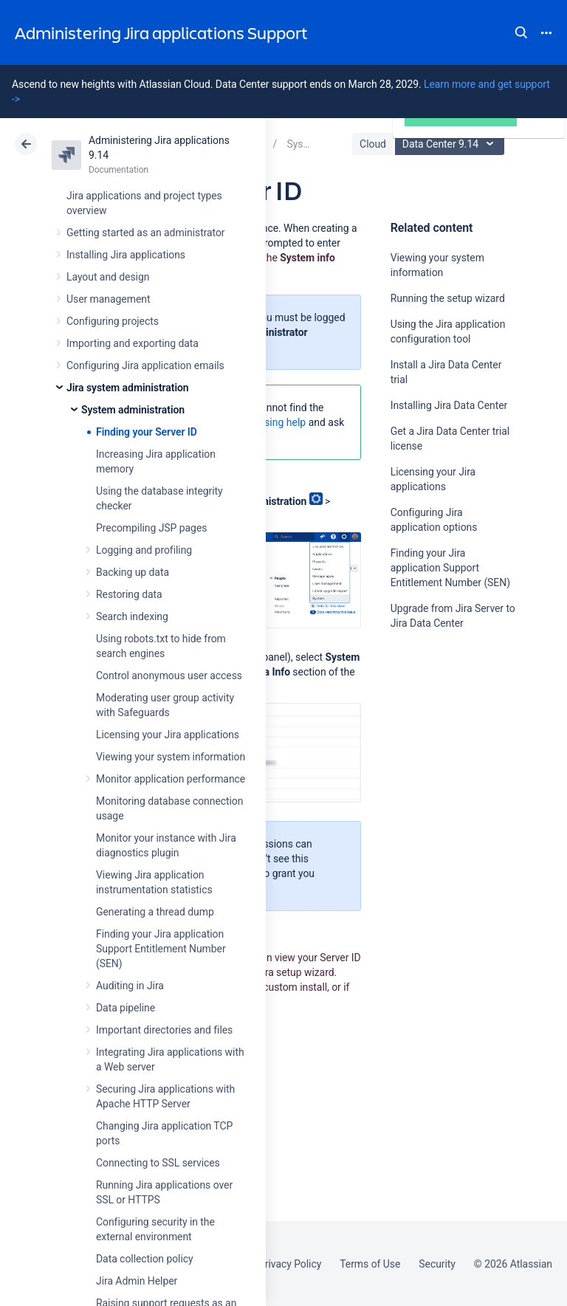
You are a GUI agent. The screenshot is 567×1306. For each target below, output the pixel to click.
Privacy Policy (289, 1264)
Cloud (373, 144)
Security (437, 1264)
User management (108, 299)
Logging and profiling (144, 550)
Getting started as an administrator (145, 232)
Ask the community (442, 768)
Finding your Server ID (146, 432)
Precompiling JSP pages (151, 528)
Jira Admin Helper (136, 1281)
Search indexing (132, 616)
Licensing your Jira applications (167, 734)
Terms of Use (370, 1264)
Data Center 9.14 (451, 144)
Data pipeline (125, 1008)
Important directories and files (164, 1030)
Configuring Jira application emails (145, 365)
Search (521, 32)
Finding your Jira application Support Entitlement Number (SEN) (161, 948)
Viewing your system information (170, 757)
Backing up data (132, 572)
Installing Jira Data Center (449, 405)
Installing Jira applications (125, 255)
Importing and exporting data (132, 343)
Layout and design (107, 277)
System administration (133, 410)
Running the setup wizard (448, 298)
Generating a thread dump (155, 912)
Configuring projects (112, 321)
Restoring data (129, 594)
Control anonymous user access (169, 675)
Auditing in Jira (130, 985)
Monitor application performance (170, 779)
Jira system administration (127, 387)
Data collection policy (144, 1259)
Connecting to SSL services (158, 1163)
